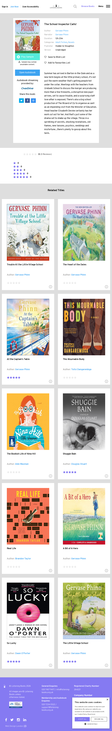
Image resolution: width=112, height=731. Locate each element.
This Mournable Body (73, 359)
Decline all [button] (98, 719)
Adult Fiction (61, 42)
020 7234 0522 (48, 704)
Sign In (5, 7)
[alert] (91, 713)
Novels (71, 42)
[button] (108, 6)
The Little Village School (75, 643)
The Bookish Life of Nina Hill (21, 454)
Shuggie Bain (69, 454)
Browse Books (87, 6)
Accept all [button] (82, 719)
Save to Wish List (54, 57)
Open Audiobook (27, 72)
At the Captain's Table (18, 359)
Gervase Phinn (61, 31)
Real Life (11, 548)
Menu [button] (100, 6)
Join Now (14, 7)
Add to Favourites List (57, 62)
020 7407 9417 (48, 689)
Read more (91, 714)
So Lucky (11, 643)
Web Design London (14, 726)
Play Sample (27, 57)
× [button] (107, 700)
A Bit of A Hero (70, 548)
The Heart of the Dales (74, 264)
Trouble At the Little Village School (25, 264)
